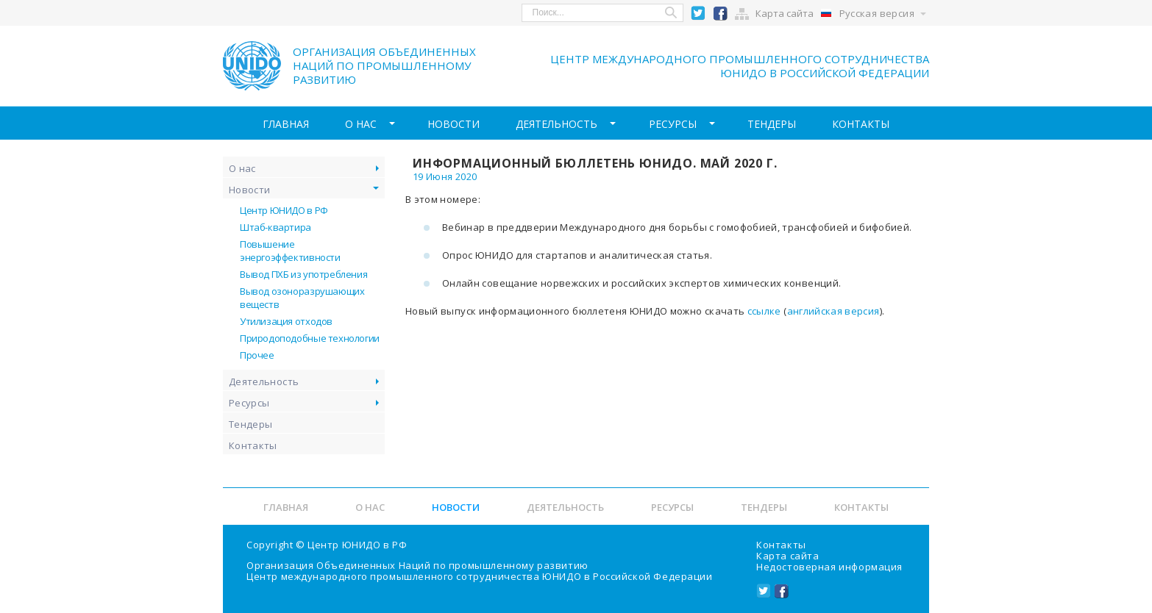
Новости (448, 125)
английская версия (833, 313)
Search (672, 12)
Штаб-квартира (275, 229)
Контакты (879, 125)
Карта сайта (784, 13)
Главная (267, 125)
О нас (349, 125)
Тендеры (783, 125)
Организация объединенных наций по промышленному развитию (384, 65)
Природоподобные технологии (310, 340)
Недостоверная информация (829, 566)
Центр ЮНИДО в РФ (284, 212)
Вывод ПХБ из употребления (303, 276)
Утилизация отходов (286, 323)
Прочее (257, 357)
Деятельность (557, 125)
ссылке (764, 313)
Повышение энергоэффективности (290, 253)
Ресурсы (679, 125)
